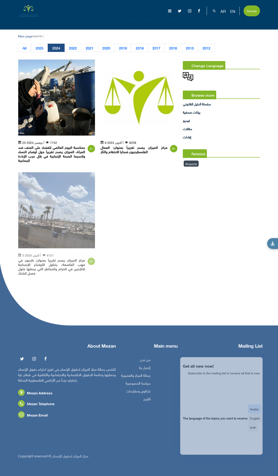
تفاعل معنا (247, 22)
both (253, 431)
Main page (25, 35)
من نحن (145, 361)
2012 (206, 48)
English (255, 422)
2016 (173, 48)
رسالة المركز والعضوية (135, 377)
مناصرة (196, 22)
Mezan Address (35, 394)
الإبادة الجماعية (125, 22)
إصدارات (175, 22)
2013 (190, 48)
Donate (252, 10)
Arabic (254, 413)
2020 (106, 48)
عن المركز (101, 22)
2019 (123, 48)
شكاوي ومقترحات (138, 392)
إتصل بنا (144, 369)
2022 (73, 48)
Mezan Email (33, 416)
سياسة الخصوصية (138, 384)
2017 (156, 48)
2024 (56, 48)
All (24, 48)
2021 (89, 48)
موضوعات (151, 22)
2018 (140, 48)
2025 (39, 48)
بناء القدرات (220, 22)
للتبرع (147, 400)
